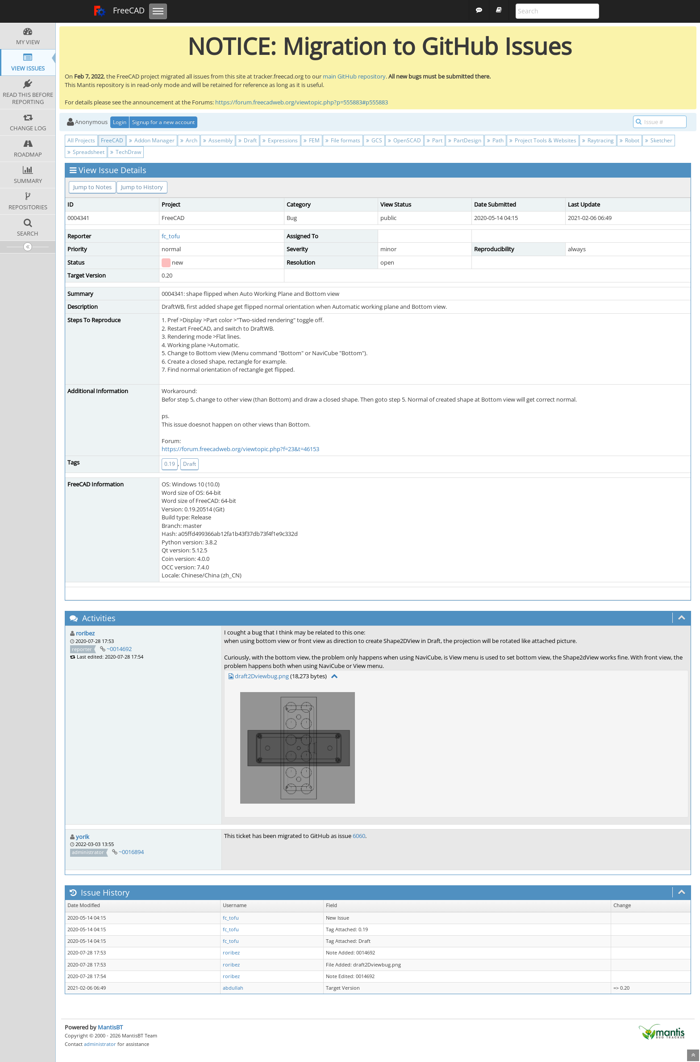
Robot (629, 140)
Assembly (218, 140)
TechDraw (125, 152)
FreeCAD (119, 11)
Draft (247, 140)
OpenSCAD (404, 140)
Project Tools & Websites (542, 140)
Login (119, 122)
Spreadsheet (85, 152)
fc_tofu (171, 236)
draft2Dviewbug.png (262, 676)
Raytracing (598, 140)
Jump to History (142, 187)
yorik (82, 837)
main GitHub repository (354, 76)
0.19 (169, 464)
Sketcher (658, 140)
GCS (374, 140)
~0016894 (131, 852)
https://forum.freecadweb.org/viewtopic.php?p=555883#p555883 (301, 102)
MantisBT (110, 1027)
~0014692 (119, 649)
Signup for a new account (163, 122)
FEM (312, 140)
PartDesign (464, 140)
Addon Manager (152, 140)
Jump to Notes (92, 187)
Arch (188, 140)
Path (495, 140)
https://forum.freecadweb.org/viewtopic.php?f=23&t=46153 (240, 449)
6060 (359, 836)
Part (434, 140)
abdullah (233, 988)
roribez (85, 633)
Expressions (280, 140)
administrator (100, 1044)
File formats (342, 140)
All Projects (81, 140)
